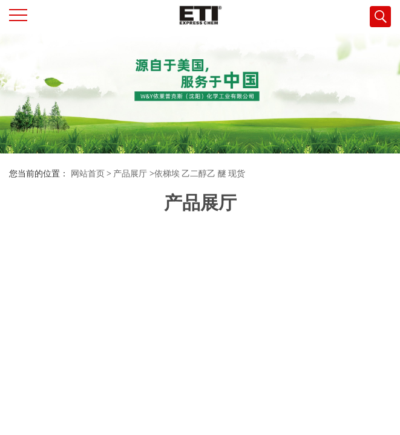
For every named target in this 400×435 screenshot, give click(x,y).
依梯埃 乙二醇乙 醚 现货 (200, 173)
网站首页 (88, 173)
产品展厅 (130, 173)
